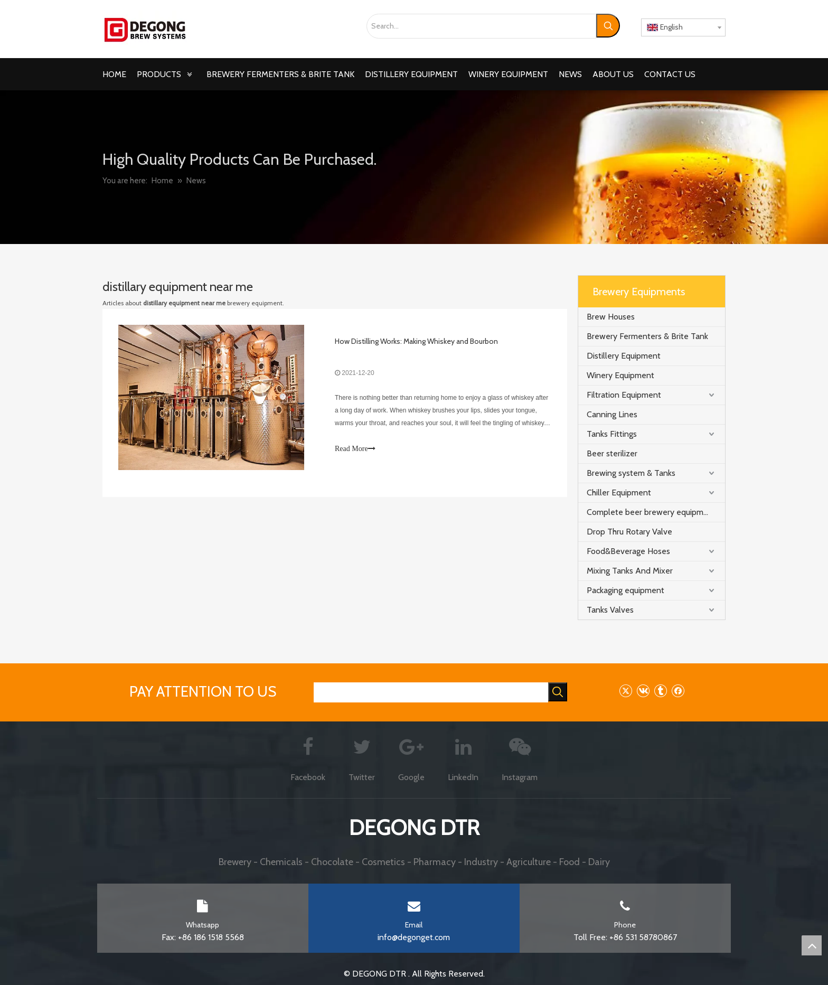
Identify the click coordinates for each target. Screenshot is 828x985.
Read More (355, 449)
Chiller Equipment (619, 492)
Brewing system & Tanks (631, 473)
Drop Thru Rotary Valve (629, 532)
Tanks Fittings (612, 434)
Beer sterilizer (612, 453)
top (812, 945)
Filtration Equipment (624, 395)
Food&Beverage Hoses (628, 551)
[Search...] (481, 26)
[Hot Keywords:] (608, 25)
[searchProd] (431, 692)
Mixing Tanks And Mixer (630, 571)
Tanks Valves (610, 610)
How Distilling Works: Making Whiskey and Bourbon (416, 341)
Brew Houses (611, 317)
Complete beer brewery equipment (651, 512)
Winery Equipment (620, 375)
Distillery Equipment (624, 356)
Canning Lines (612, 414)
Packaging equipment (625, 590)
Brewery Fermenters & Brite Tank (647, 336)
